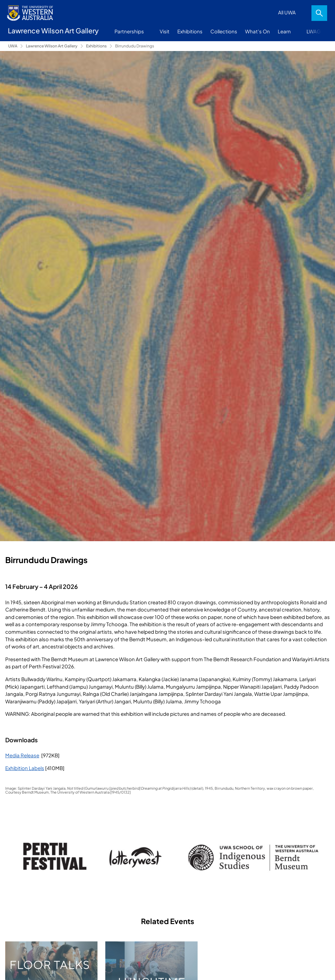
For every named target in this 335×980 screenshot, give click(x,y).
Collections (223, 31)
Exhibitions (190, 31)
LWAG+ (315, 31)
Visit (164, 31)
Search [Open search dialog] (319, 13)
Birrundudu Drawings (134, 45)
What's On (257, 31)
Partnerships (129, 31)
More (322, 31)
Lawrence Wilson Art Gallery (52, 45)
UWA (12, 45)
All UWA (287, 12)
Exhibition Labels (24, 768)
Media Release (22, 755)
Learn (284, 31)
